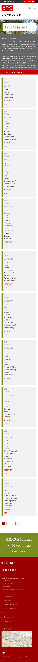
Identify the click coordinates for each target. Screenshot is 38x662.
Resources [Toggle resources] (27, 1)
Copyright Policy (9, 617)
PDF (5, 104)
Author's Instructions (10, 605)
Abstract (8, 101)
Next (16, 523)
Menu (32, 7)
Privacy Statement (10, 613)
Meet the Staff (8, 600)
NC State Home (9, 1)
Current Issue (8, 596)
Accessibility (8, 621)
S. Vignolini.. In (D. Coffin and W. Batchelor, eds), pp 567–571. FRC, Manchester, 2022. (19, 46)
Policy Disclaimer (9, 609)
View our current (12, 72)
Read (19, 551)
